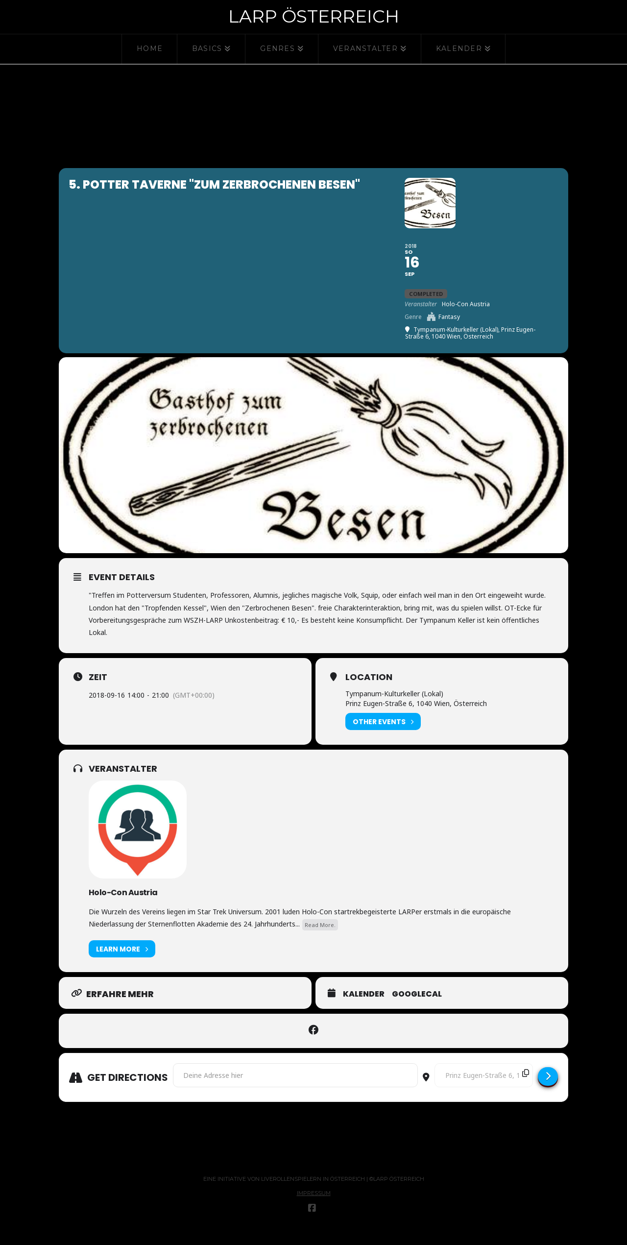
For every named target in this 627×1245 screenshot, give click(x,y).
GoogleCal (417, 1009)
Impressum (314, 1208)
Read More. (320, 939)
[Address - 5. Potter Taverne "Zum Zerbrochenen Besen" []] (295, 1090)
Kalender (364, 1009)
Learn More (122, 964)
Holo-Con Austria (123, 907)
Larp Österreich (313, 16)
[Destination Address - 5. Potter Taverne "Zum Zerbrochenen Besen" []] (483, 1090)
